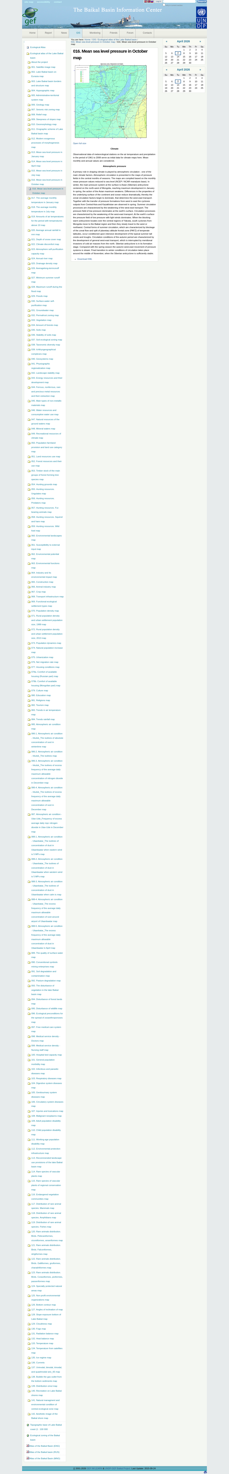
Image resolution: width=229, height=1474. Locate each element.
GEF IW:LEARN (95, 1468)
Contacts (147, 33)
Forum (130, 33)
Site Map (28, 2)
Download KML (84, 259)
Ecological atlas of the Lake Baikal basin (117, 39)
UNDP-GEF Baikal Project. (118, 1468)
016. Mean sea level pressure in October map (93, 42)
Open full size (79, 143)
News (64, 33)
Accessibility (43, 2)
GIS (78, 33)
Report (48, 33)
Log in (158, 1)
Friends (113, 33)
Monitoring (95, 33)
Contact (58, 2)
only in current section (174, 5)
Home (32, 33)
